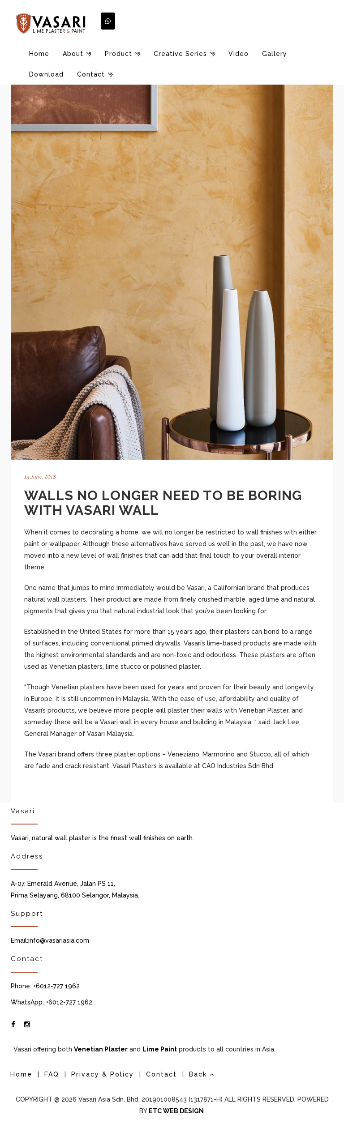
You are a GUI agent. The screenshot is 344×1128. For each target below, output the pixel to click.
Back (202, 1074)
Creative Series (180, 53)
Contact (91, 74)
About (73, 53)
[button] (108, 21)
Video (238, 53)
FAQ (51, 1074)
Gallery (274, 53)
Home (39, 53)
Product (118, 53)
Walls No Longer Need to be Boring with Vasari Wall (163, 502)
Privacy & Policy (102, 1074)
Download (46, 74)
